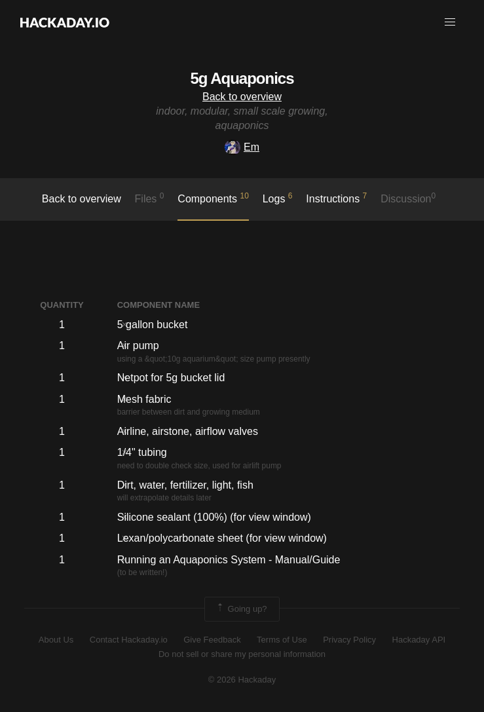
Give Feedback (211, 640)
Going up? (241, 609)
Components (213, 197)
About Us (56, 640)
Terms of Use (282, 640)
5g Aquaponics (241, 78)
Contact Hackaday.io (129, 640)
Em (242, 147)
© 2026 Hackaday (242, 679)
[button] (450, 22)
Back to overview (242, 96)
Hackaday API (419, 640)
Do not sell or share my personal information (242, 654)
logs (278, 197)
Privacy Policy (349, 640)
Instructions (336, 197)
